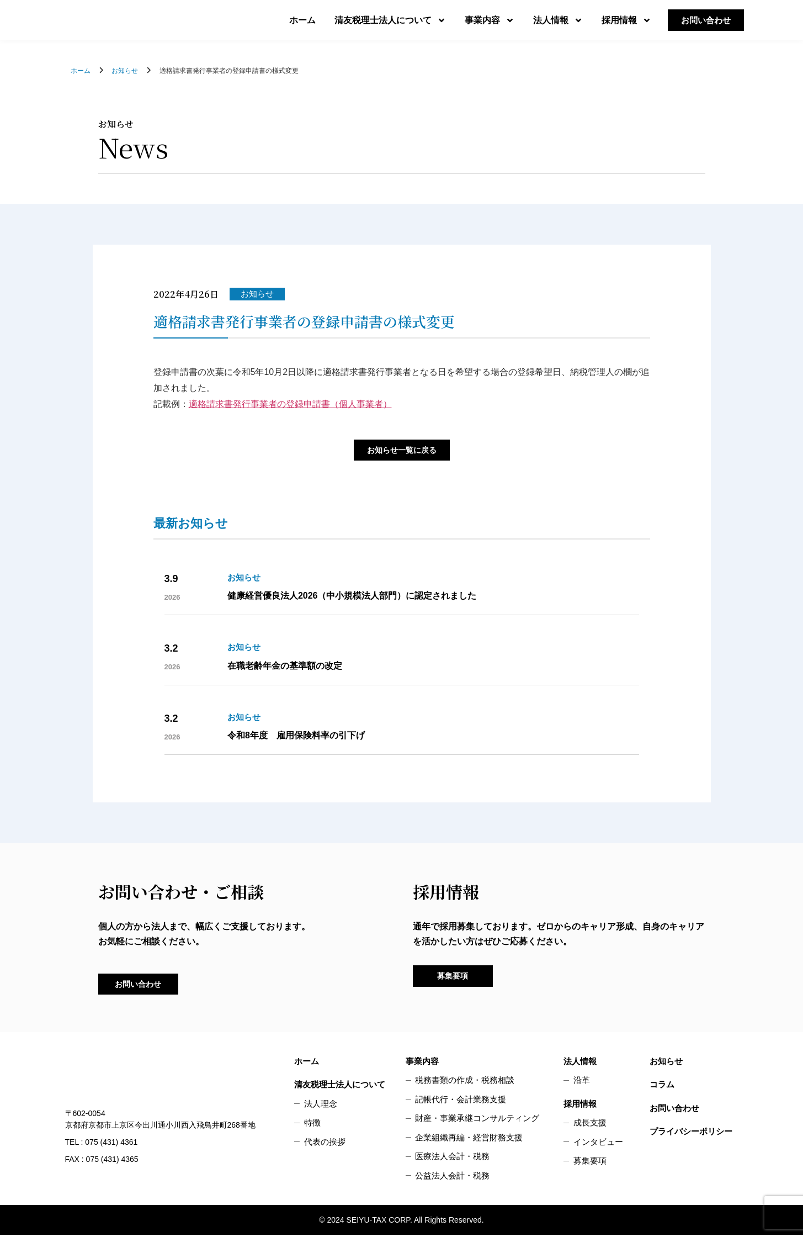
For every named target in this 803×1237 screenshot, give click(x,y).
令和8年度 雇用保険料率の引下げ (296, 736)
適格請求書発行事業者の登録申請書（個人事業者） (290, 404)
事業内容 (489, 20)
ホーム (302, 20)
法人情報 (558, 20)
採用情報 (626, 20)
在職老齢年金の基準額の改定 (284, 667)
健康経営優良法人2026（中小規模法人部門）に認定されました (352, 596)
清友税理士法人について (390, 20)
